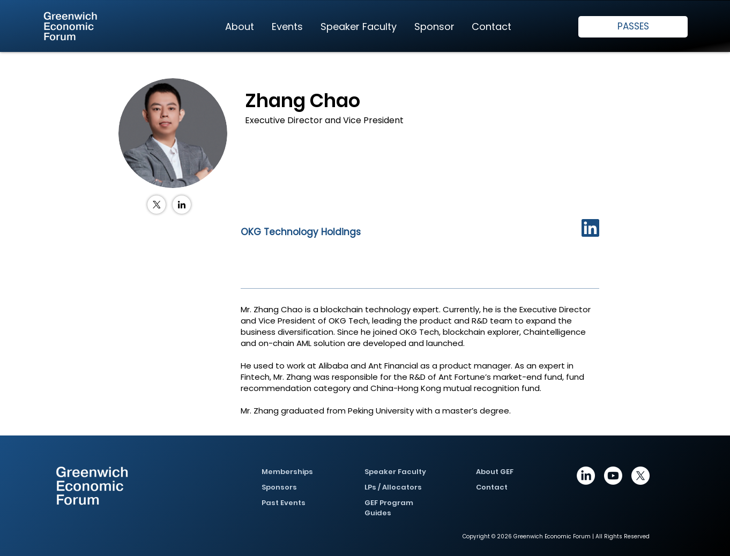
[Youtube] (613, 476)
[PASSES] (633, 26)
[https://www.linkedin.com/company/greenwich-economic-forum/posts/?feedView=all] (586, 476)
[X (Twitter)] (156, 205)
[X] (640, 476)
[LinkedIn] (182, 205)
